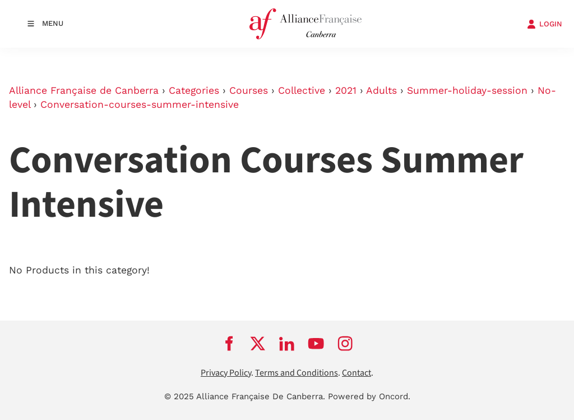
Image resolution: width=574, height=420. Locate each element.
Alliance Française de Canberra (84, 90)
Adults (381, 90)
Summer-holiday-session (467, 90)
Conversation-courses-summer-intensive (139, 104)
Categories (194, 90)
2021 (346, 90)
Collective (301, 90)
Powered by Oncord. (369, 396)
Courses (248, 90)
